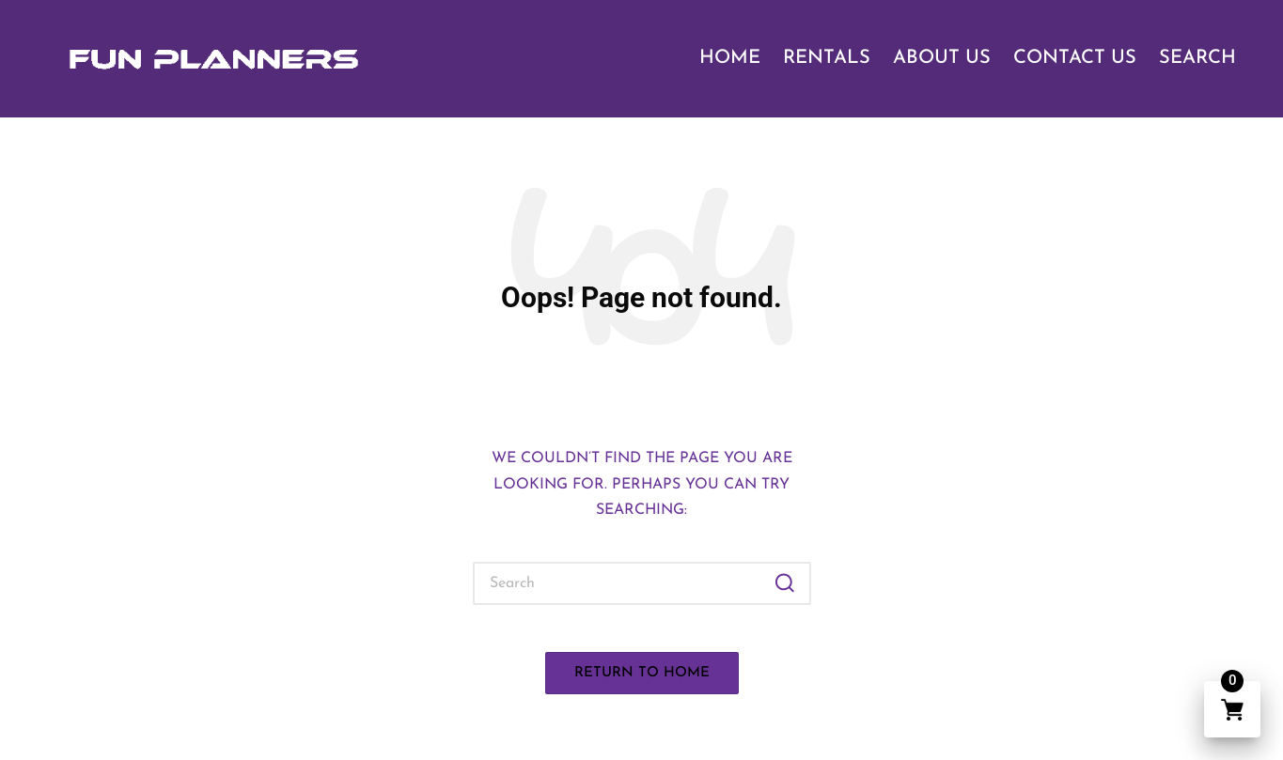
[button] (785, 583)
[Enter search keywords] (642, 583)
